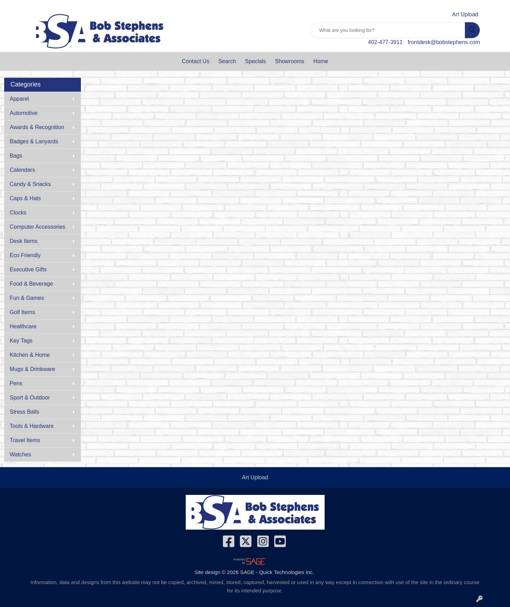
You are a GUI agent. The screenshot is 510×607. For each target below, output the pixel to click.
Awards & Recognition (37, 127)
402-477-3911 (385, 42)
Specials (255, 61)
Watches (20, 454)
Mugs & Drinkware (32, 369)
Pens (16, 383)
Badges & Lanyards (34, 141)
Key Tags (21, 341)
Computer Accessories (37, 227)
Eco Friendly (25, 255)
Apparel (19, 99)
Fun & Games (27, 298)
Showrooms (289, 61)
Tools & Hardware (31, 426)
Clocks (18, 213)
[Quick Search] (387, 30)
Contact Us (195, 61)
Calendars (22, 170)
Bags (16, 156)
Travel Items (25, 440)
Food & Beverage (31, 284)
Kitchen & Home (30, 355)
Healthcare (23, 326)
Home (320, 61)
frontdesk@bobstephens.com (444, 42)
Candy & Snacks (30, 184)
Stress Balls (24, 412)
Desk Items (23, 241)
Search (227, 61)
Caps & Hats (25, 198)
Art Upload (255, 477)
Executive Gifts (28, 269)
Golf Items (22, 312)
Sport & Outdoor (30, 398)
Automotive (23, 113)
